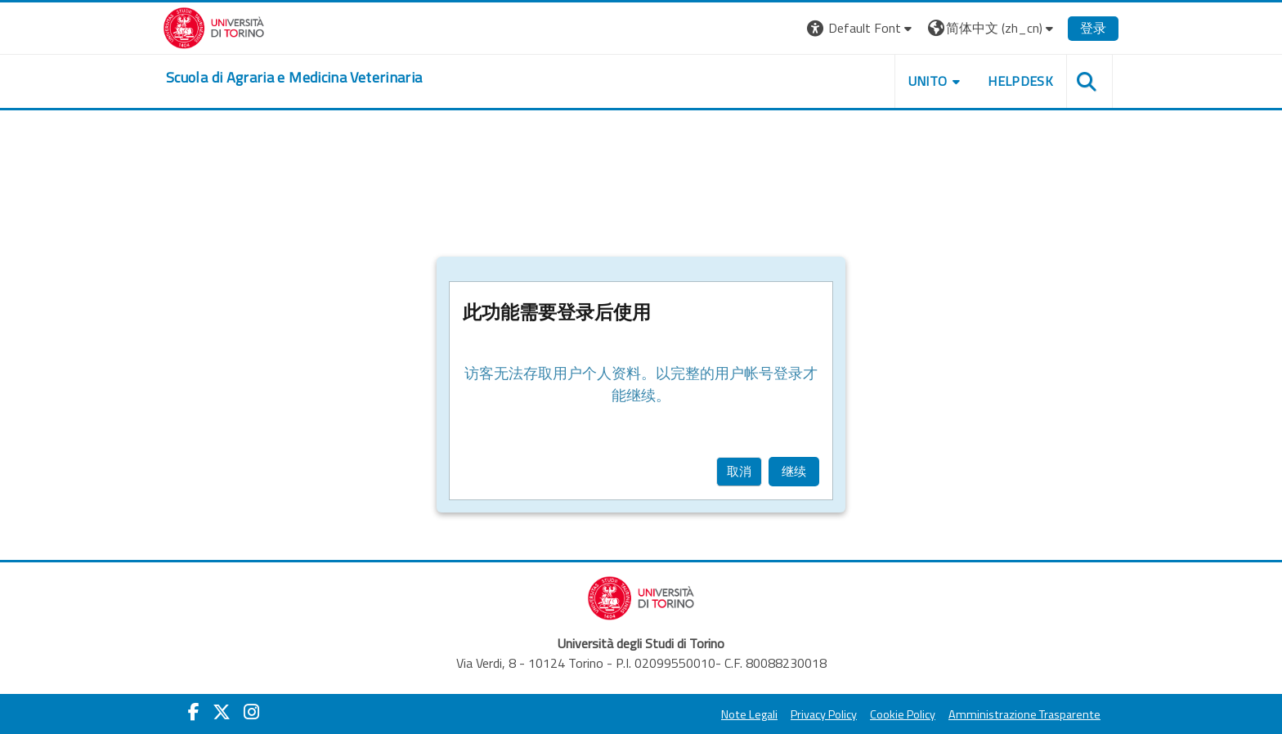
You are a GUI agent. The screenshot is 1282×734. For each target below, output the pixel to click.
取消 (739, 471)
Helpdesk (1020, 81)
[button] (861, 28)
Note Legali (749, 714)
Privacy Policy (824, 714)
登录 (1093, 28)
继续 (794, 471)
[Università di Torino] (214, 26)
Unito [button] (928, 81)
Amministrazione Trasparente (1024, 714)
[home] (294, 78)
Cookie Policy (902, 714)
